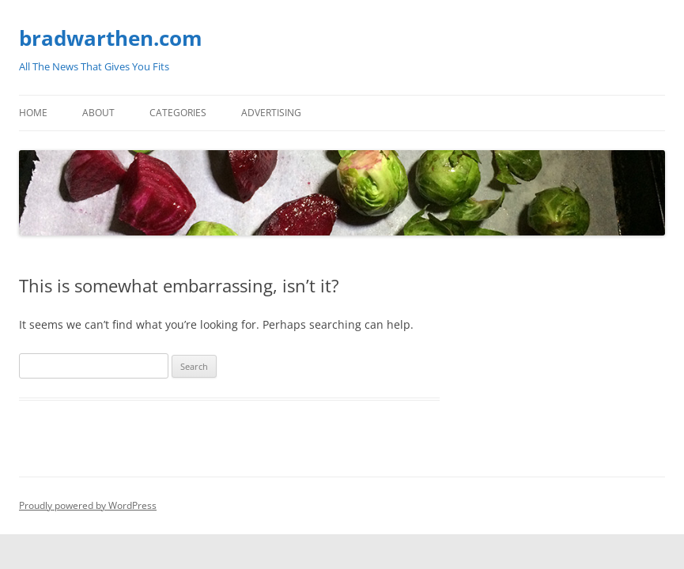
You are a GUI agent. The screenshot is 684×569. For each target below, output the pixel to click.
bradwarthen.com (110, 38)
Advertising (271, 112)
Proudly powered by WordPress (88, 505)
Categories (177, 112)
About (98, 112)
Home (33, 112)
